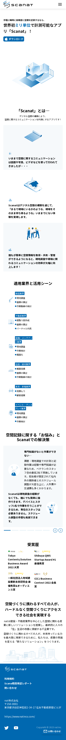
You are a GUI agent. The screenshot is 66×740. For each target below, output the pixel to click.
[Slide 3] (23, 530)
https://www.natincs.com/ (19, 716)
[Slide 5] (38, 530)
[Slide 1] (7, 530)
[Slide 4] (30, 530)
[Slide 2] (15, 530)
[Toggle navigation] (60, 4)
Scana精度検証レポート (18, 683)
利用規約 (9, 678)
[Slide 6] (46, 530)
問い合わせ (10, 688)
